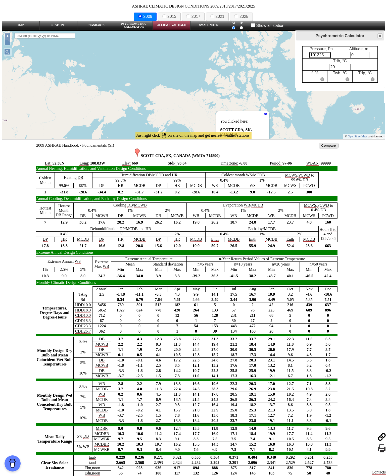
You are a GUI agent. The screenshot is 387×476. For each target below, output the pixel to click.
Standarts (96, 24)
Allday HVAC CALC (171, 24)
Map (21, 24)
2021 (217, 16)
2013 (169, 16)
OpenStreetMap (357, 136)
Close (379, 36)
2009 (145, 16)
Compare (328, 145)
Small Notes (209, 24)
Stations (58, 24)
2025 (241, 16)
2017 (193, 16)
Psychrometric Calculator (134, 25)
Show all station (267, 25)
